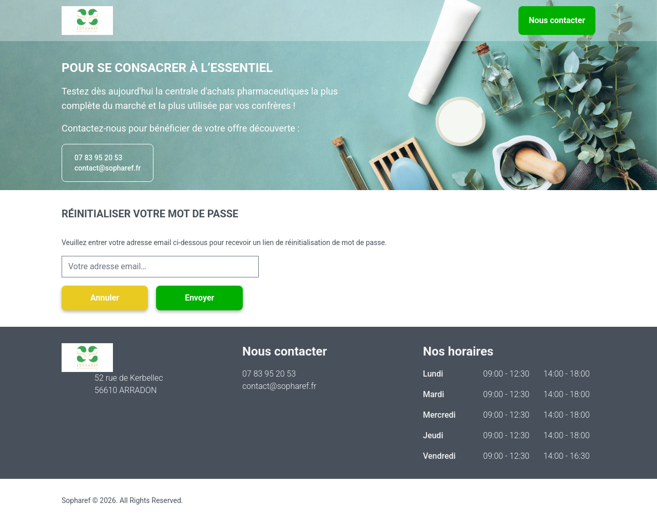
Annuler (104, 298)
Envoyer (199, 298)
